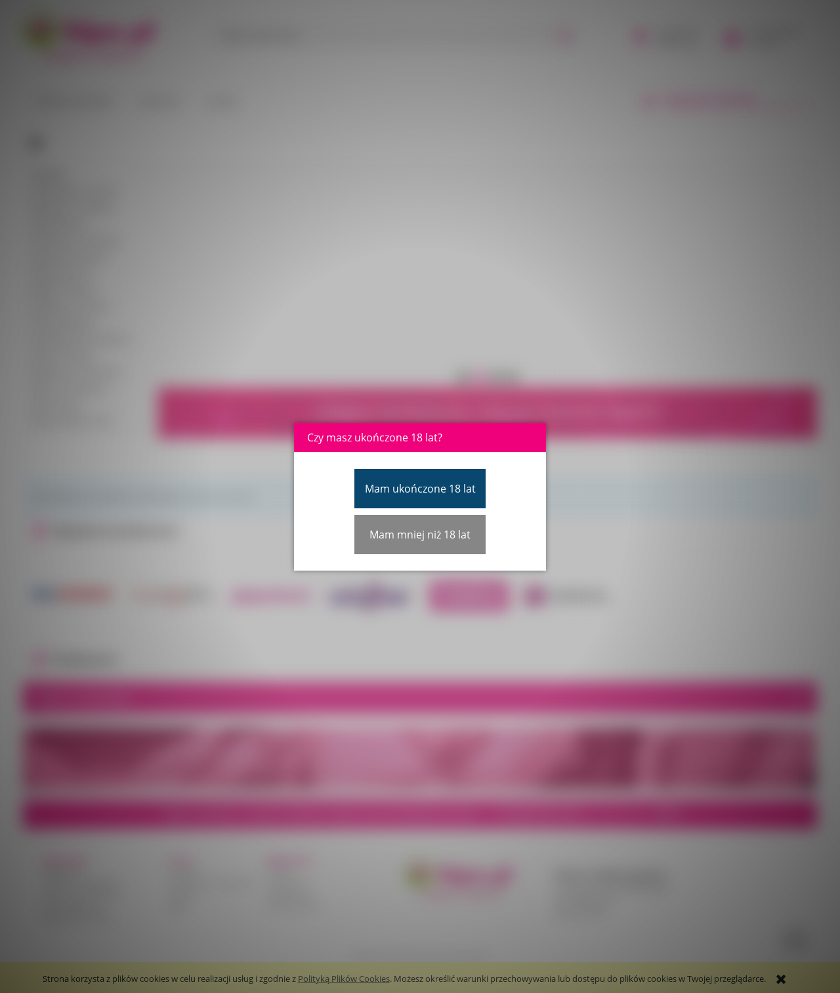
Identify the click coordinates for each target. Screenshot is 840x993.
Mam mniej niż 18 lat (420, 534)
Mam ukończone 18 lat (420, 488)
